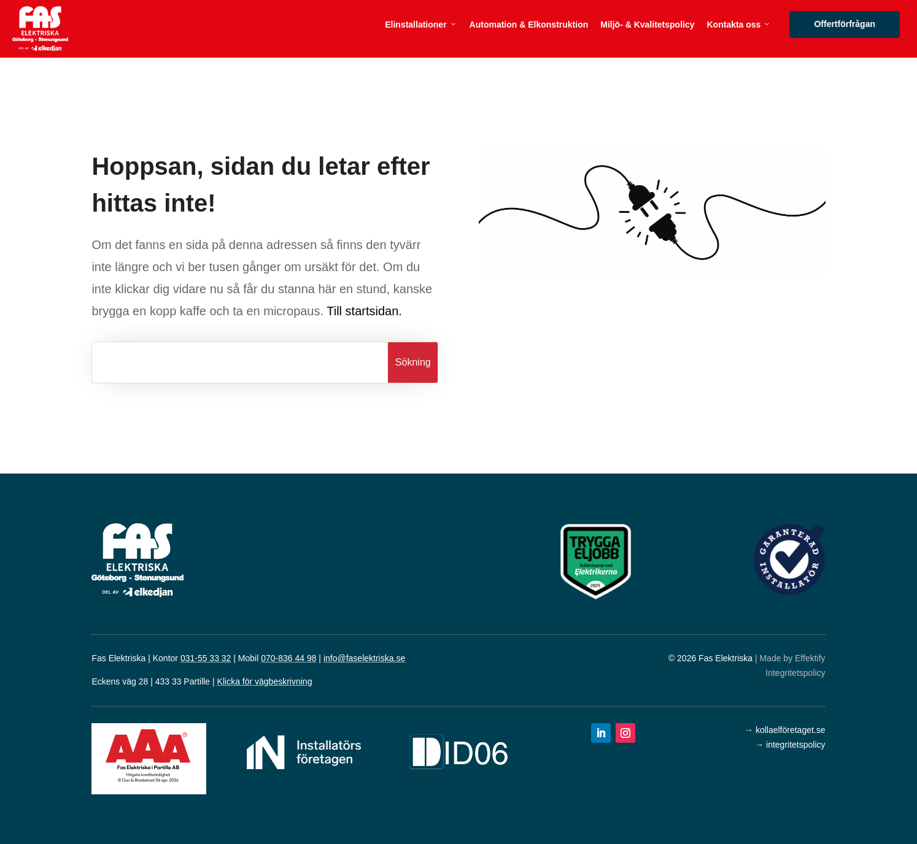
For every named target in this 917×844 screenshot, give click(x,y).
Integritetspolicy (795, 673)
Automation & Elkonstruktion (529, 24)
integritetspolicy (796, 745)
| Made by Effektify (790, 658)
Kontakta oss (739, 24)
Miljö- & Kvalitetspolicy (647, 24)
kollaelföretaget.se (791, 730)
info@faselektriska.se (364, 658)
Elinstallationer (421, 24)
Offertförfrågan (849, 24)
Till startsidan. (364, 311)
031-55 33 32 (205, 658)
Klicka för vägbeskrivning (264, 681)
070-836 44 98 (288, 658)
